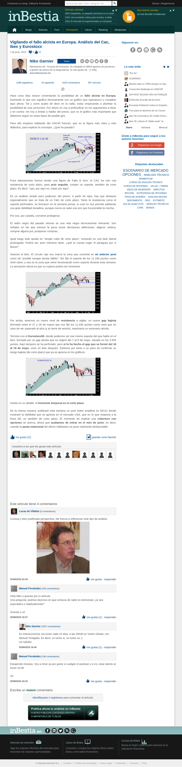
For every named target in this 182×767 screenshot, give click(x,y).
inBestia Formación (40, 3)
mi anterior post (105, 254)
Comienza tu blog (17, 3)
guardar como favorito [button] (101, 437)
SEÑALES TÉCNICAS (157, 204)
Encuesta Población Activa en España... (149, 105)
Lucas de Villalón (29, 511)
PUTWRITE (159, 200)
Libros (88, 30)
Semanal (145, 127)
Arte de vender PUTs (133, 204)
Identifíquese (40, 697)
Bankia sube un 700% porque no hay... (148, 84)
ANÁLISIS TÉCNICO (156, 174)
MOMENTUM (146, 179)
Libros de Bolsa (78, 741)
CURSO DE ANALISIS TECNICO (145, 182)
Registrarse (168, 3)
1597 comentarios (51, 626)
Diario (129, 127)
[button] (66, 61)
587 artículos (94, 82)
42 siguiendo (47, 82)
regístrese (57, 697)
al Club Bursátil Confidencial (151, 14)
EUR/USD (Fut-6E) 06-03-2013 (144, 100)
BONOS (150, 208)
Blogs (29, 30)
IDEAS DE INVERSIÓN (139, 189)
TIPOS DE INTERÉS (134, 197)
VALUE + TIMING (159, 186)
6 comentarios (48, 511)
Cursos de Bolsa (134, 741)
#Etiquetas (120, 30)
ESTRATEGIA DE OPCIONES (152, 193)
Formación (72, 30)
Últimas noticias (74, 9)
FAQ (144, 763)
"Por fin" (133, 73)
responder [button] (110, 579)
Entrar (156, 3)
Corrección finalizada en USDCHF (146, 89)
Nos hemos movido (147, 10)
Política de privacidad (86, 763)
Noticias (43, 30)
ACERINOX (135, 78)
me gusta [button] (18, 437)
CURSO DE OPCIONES (136, 186)
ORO (147, 200)
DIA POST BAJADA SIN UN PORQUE (148, 94)
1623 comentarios (71, 82)
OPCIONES (131, 174)
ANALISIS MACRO (157, 197)
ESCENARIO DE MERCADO (145, 170)
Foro (57, 30)
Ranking (103, 30)
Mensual (163, 127)
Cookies (67, 763)
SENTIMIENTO (134, 200)
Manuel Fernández (30, 588)
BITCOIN (129, 193)
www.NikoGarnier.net (40, 73)
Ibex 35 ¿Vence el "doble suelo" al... (147, 121)
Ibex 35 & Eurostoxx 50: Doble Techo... (148, 116)
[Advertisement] (67, 481)
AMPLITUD (159, 189)
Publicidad (121, 763)
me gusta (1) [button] (92, 617)
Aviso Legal (106, 763)
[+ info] (93, 70)
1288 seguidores (24, 82)
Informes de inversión (25, 742)
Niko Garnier (41, 61)
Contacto (134, 763)
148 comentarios (50, 588)
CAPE (140, 208)
